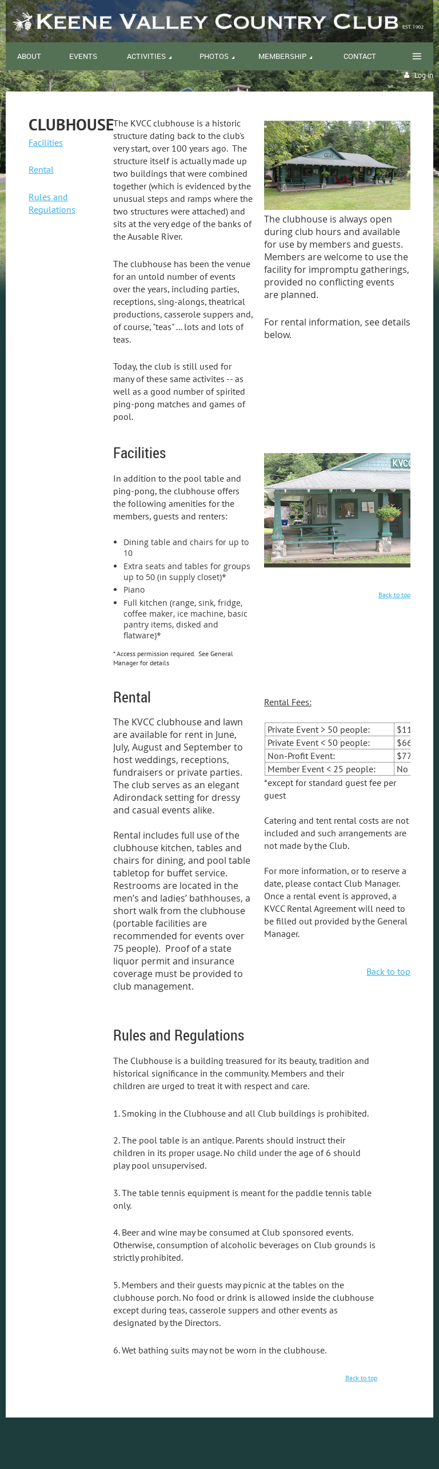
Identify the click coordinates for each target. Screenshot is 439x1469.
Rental (41, 169)
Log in (423, 75)
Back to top (394, 594)
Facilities (46, 142)
